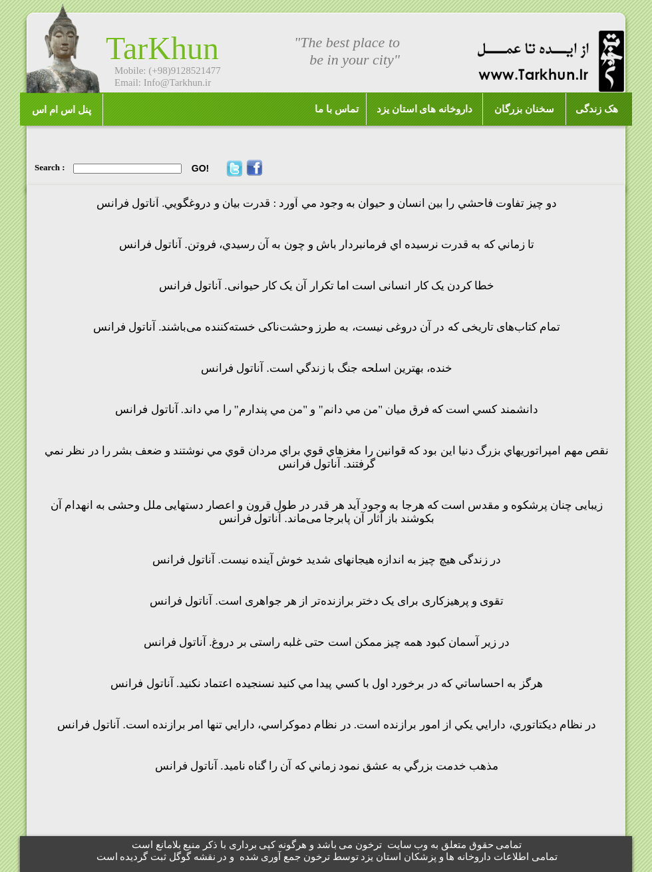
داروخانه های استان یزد (424, 109)
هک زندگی (596, 109)
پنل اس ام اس (61, 109)
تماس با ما (337, 109)
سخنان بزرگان (524, 109)
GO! (200, 168)
